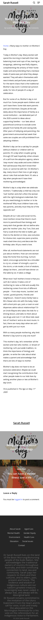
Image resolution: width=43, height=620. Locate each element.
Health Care (29, 537)
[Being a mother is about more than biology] (21, 445)
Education (14, 541)
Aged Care (28, 529)
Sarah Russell (10, 2)
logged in (18, 499)
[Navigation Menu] (38, 2)
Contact (21, 545)
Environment (14, 537)
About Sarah (15, 529)
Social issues (21, 13)
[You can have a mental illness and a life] (21, 474)
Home (5, 46)
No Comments (34, 28)
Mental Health (13, 533)
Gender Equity (30, 533)
